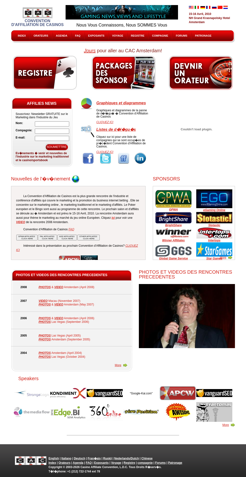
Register (44, 72)
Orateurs (41, 35)
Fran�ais (94, 458)
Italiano (66, 458)
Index (22, 35)
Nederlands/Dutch (126, 458)
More (223, 257)
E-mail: (20, 137)
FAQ (77, 35)
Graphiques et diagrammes (121, 103)
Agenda (62, 35)
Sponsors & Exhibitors (123, 72)
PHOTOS (45, 287)
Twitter (105, 158)
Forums (181, 35)
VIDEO (58, 287)
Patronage (203, 35)
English (54, 458)
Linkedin (140, 158)
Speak (201, 72)
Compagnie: (24, 130)
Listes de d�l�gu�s (116, 129)
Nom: (19, 123)
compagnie (160, 35)
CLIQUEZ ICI (104, 122)
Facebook (88, 158)
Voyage (117, 35)
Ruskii (107, 458)
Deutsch (79, 458)
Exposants (96, 35)
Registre (137, 35)
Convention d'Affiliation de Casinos (37, 17)
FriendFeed (123, 158)
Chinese (147, 458)
